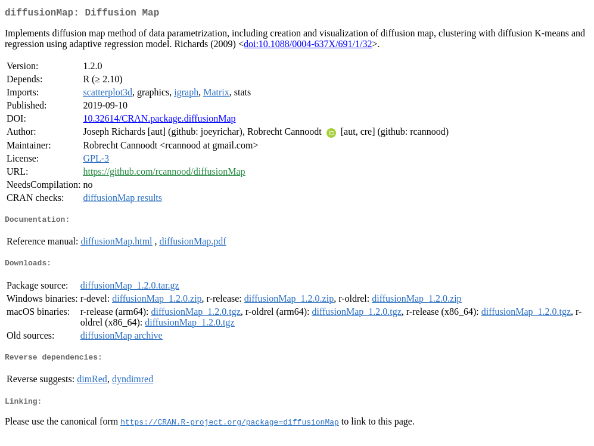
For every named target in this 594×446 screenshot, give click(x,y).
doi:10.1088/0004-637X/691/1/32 (308, 46)
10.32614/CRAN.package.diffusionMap (159, 121)
